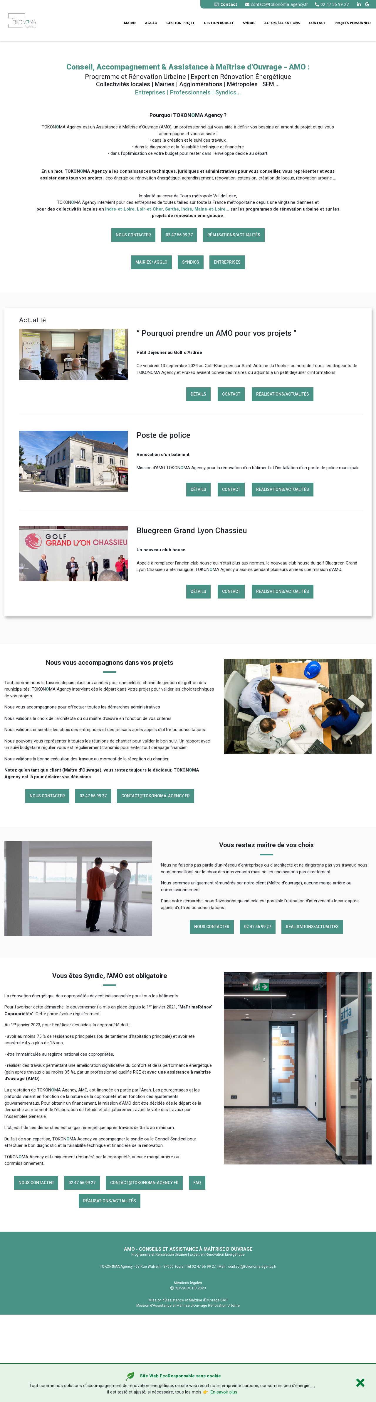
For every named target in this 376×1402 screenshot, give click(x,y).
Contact (317, 23)
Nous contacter (133, 322)
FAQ (197, 1269)
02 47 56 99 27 (332, 4)
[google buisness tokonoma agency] (368, 4)
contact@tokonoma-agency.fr (276, 4)
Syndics (190, 349)
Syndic (249, 23)
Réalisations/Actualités (233, 322)
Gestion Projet (180, 23)
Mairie (130, 23)
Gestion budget (219, 23)
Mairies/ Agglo (151, 349)
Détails (198, 481)
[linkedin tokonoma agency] (360, 4)
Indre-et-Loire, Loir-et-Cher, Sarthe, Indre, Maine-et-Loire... (167, 296)
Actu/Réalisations (282, 23)
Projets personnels (353, 23)
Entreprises (227, 349)
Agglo (151, 23)
